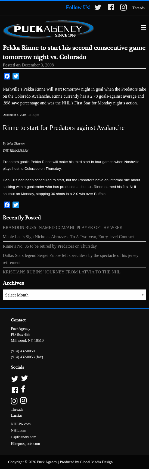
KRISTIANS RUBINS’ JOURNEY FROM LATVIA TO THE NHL (61, 272)
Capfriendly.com (23, 437)
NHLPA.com (21, 424)
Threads (138, 8)
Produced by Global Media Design (86, 462)
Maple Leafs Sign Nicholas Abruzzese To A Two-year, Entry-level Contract (68, 236)
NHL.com (18, 431)
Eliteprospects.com (25, 444)
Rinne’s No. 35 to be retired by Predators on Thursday (50, 246)
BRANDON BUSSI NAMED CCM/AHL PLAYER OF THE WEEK (63, 227)
